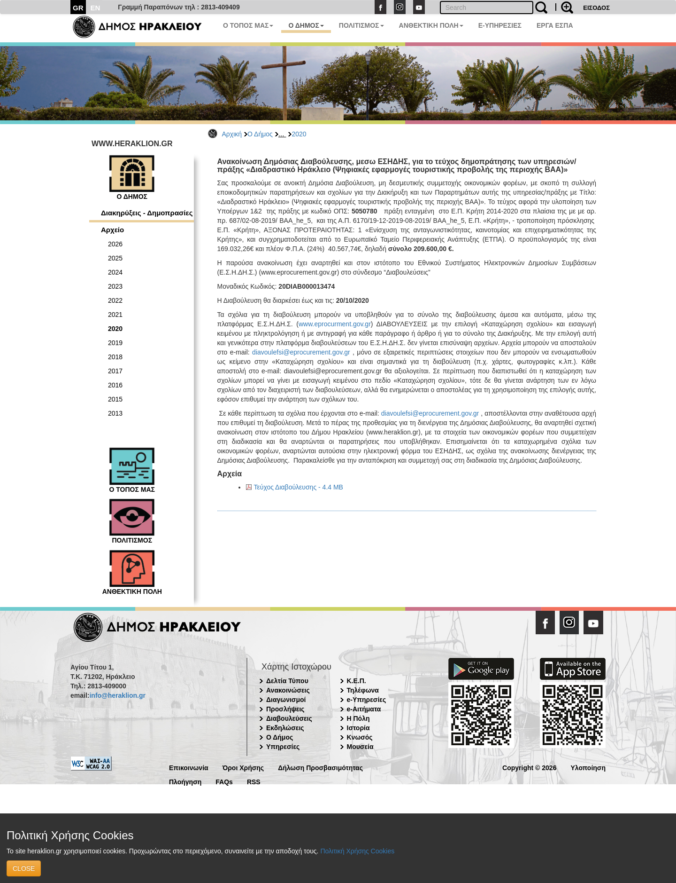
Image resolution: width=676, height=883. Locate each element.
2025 (115, 258)
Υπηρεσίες (283, 746)
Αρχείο (112, 230)
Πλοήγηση (185, 781)
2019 (115, 343)
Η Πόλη (358, 718)
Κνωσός (360, 737)
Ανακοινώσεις (288, 690)
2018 (115, 357)
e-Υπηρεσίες (366, 699)
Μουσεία (360, 746)
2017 (115, 371)
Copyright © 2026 (529, 767)
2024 (115, 272)
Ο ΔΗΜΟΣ (305, 25)
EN (95, 8)
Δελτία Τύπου (287, 681)
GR (78, 8)
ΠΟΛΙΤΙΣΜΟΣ (361, 25)
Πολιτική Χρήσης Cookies (357, 851)
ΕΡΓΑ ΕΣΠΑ (555, 25)
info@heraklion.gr (117, 695)
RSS (254, 781)
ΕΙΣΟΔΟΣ (596, 7)
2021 (115, 314)
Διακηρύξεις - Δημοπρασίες (146, 213)
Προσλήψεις (285, 709)
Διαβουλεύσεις (289, 718)
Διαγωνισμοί (286, 699)
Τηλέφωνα (363, 690)
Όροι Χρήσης (243, 767)
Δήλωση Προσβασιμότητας (320, 767)
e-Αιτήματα (364, 709)
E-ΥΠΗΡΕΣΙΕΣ (500, 25)
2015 (115, 399)
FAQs (224, 781)
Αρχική (232, 134)
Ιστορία (358, 728)
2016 (115, 385)
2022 (115, 300)
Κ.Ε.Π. (356, 681)
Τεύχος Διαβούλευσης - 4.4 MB (298, 487)
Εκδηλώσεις (285, 728)
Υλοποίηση (588, 767)
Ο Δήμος (260, 134)
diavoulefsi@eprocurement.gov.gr (301, 352)
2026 (115, 244)
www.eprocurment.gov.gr (335, 324)
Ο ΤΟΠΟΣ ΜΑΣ (248, 25)
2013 (115, 413)
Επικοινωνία (188, 767)
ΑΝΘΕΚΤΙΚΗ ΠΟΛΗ (431, 25)
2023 (115, 286)
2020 (299, 134)
